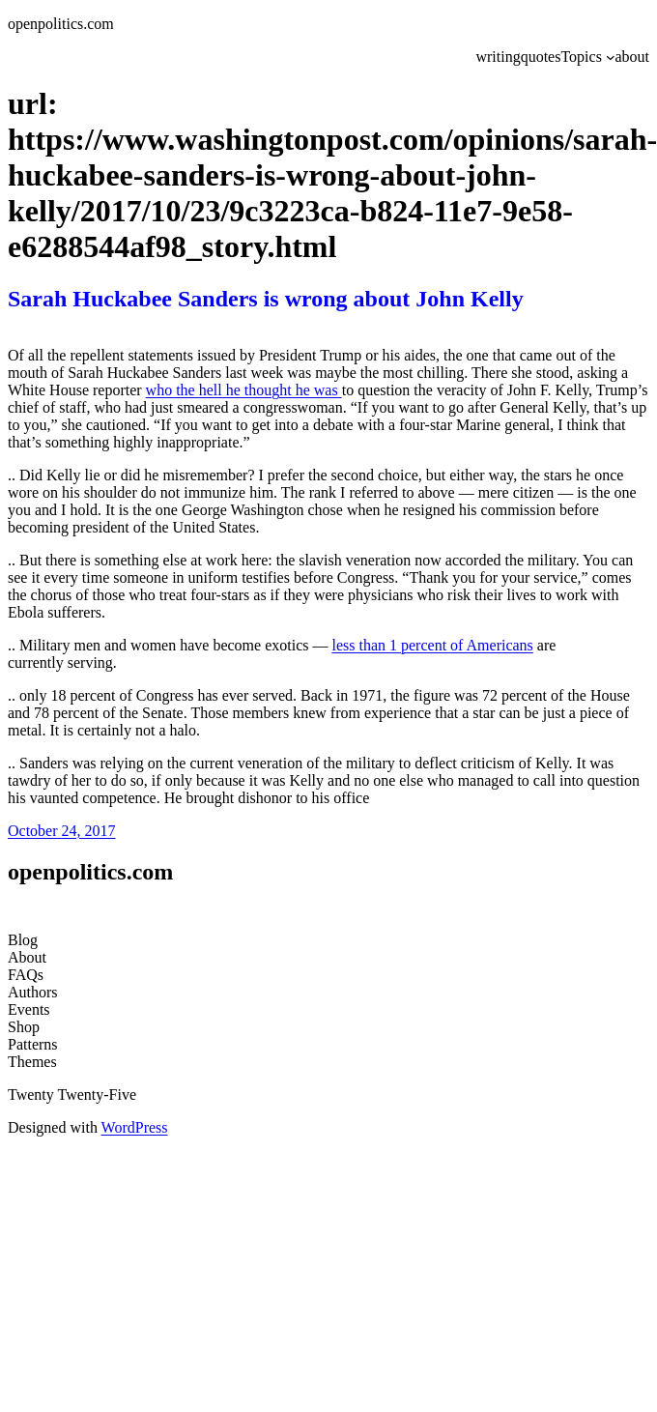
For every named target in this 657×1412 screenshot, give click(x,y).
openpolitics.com (61, 23)
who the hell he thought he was (244, 390)
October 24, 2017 (62, 830)
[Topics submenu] (610, 57)
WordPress (134, 1127)
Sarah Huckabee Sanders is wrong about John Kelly (266, 298)
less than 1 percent (390, 645)
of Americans (491, 645)
